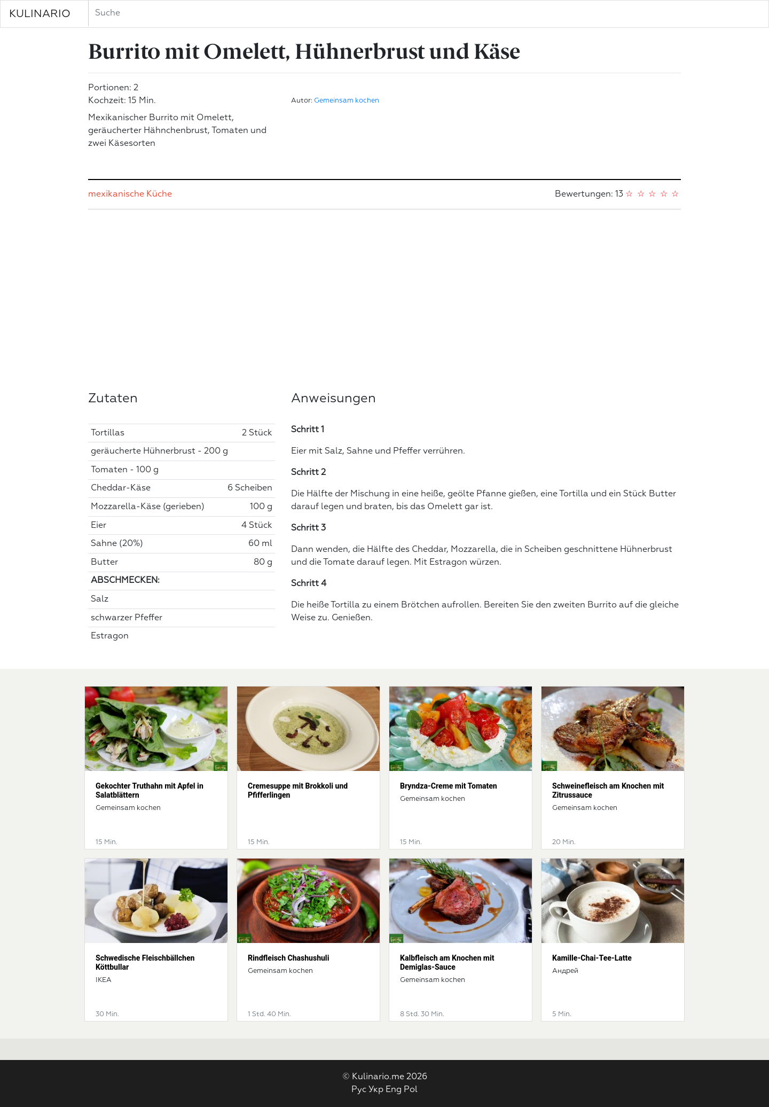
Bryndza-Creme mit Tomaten (448, 786)
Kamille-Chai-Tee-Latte (592, 958)
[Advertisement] (384, 300)
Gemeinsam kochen (346, 100)
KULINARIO (39, 14)
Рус (358, 1090)
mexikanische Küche (130, 194)
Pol (411, 1090)
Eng (394, 1090)
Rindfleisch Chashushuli (288, 958)
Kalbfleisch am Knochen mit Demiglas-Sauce (447, 962)
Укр (375, 1090)
